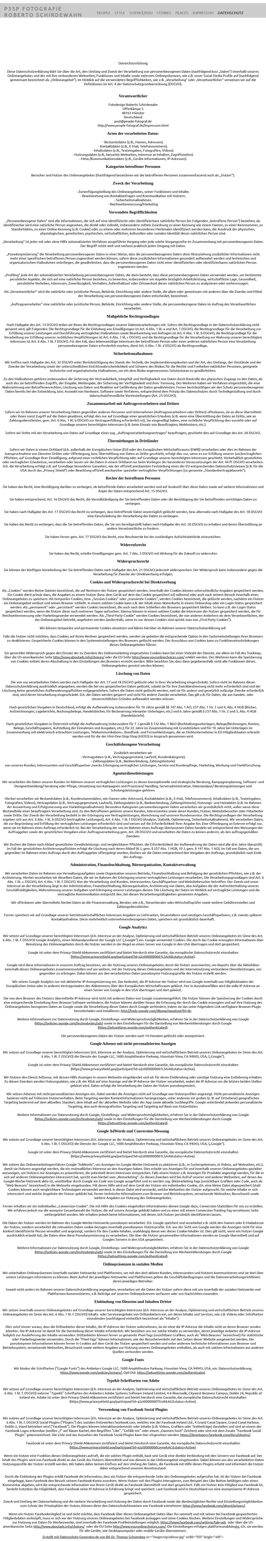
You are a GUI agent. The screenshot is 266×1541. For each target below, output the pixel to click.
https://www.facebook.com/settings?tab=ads (193, 1522)
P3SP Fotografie (33, 9)
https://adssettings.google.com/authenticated (171, 1372)
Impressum (203, 12)
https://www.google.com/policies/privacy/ (91, 1372)
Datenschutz (230, 12)
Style (120, 12)
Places (181, 12)
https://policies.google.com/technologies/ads (69, 1023)
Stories (164, 12)
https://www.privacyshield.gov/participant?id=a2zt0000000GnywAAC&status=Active (132, 1447)
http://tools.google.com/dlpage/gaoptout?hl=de (156, 1010)
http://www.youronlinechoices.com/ (158, 657)
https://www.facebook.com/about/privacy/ (214, 1505)
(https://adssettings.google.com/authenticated (132, 1027)
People (103, 12)
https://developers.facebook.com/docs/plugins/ (215, 1434)
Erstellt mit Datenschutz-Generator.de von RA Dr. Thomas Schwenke (93, 1537)
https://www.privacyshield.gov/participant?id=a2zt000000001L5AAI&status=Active (133, 956)
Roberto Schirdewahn (43, 15)
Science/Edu (141, 12)
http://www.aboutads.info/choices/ (78, 657)
